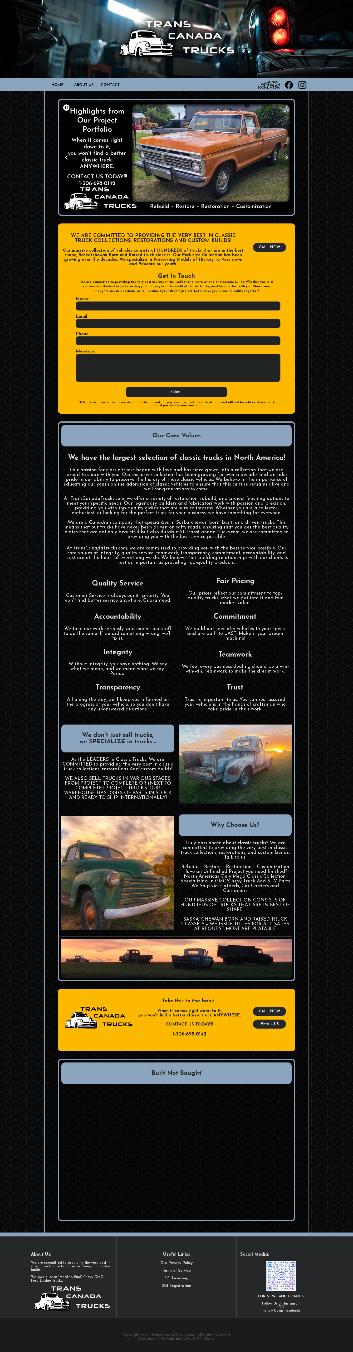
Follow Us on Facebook (281, 1311)
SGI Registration (176, 1286)
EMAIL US (269, 1024)
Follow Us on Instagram (281, 1303)
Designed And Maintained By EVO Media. (177, 1339)
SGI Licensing (176, 1278)
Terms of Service (176, 1271)
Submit (176, 391)
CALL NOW (269, 247)
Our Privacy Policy (176, 1263)
